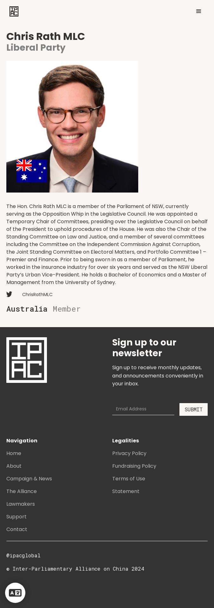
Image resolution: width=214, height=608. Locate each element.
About (14, 466)
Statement (125, 491)
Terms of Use (128, 478)
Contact (16, 529)
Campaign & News (29, 478)
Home (13, 453)
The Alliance (21, 491)
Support (16, 516)
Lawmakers (20, 504)
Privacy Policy (129, 453)
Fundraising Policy (134, 466)
